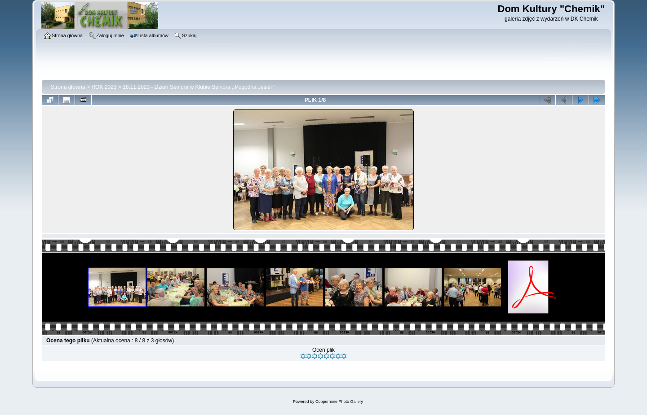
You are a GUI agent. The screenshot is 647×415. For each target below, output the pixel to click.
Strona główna (68, 87)
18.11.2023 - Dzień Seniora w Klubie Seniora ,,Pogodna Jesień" (199, 87)
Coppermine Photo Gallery (339, 401)
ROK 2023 (103, 87)
